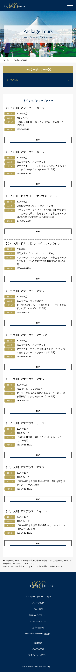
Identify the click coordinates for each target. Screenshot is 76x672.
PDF (38, 140)
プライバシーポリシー (38, 655)
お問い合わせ (38, 627)
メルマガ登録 (38, 649)
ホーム (6, 60)
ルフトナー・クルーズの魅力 (38, 596)
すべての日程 (12, 80)
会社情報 (38, 643)
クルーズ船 (38, 609)
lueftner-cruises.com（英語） (38, 634)
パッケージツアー (38, 621)
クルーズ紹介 (38, 603)
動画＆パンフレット (38, 615)
